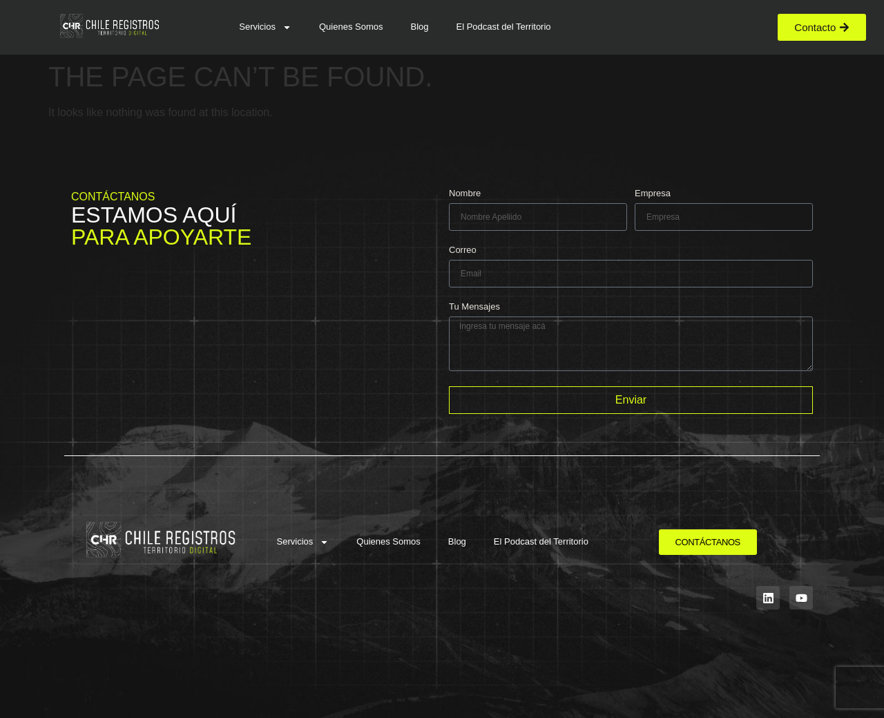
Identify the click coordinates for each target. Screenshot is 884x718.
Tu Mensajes (474, 307)
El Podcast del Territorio (504, 26)
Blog (419, 26)
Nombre (465, 193)
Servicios (265, 27)
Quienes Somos (351, 26)
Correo (463, 250)
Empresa (653, 193)
